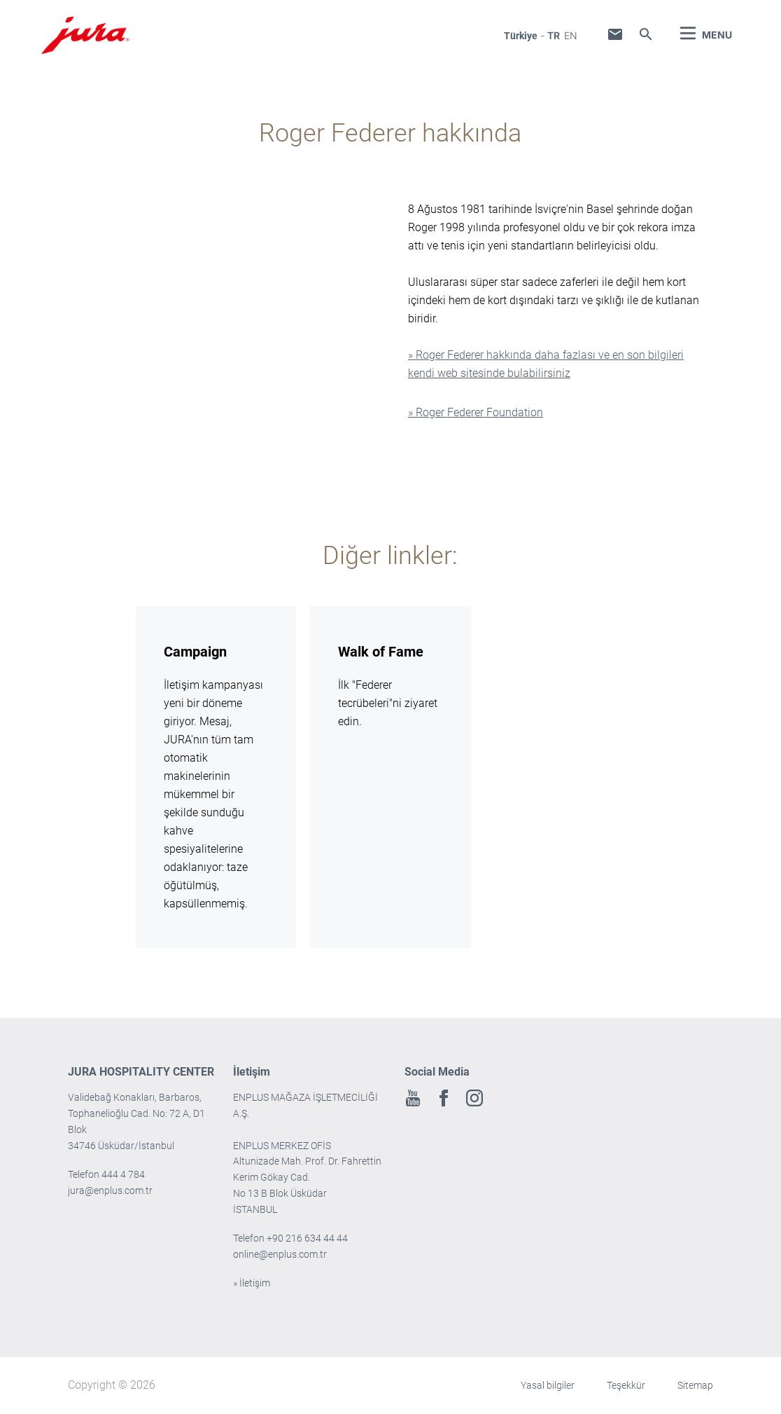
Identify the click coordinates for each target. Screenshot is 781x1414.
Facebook (443, 1098)
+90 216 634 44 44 (308, 1238)
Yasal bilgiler (548, 1385)
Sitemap (695, 1385)
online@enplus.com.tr (280, 1254)
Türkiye (520, 35)
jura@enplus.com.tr (110, 1190)
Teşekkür (626, 1385)
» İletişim (251, 1283)
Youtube (412, 1098)
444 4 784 (123, 1174)
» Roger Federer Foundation (475, 412)
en (570, 35)
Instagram (474, 1098)
